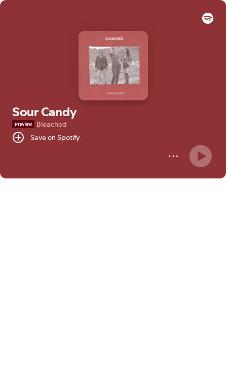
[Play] (201, 156)
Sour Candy (44, 111)
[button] (208, 21)
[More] (173, 156)
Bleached (51, 124)
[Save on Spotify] (46, 137)
